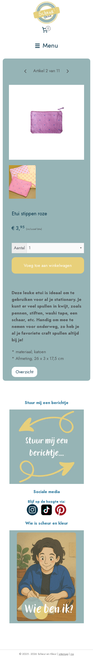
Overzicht (24, 372)
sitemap (63, 654)
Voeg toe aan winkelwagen (48, 265)
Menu (46, 45)
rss (72, 654)
